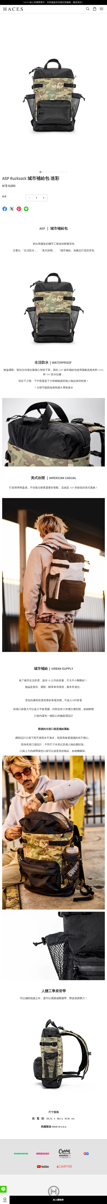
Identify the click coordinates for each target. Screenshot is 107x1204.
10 (66, 172)
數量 (4, 196)
